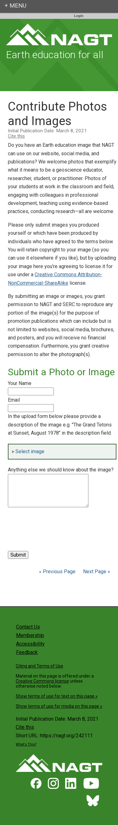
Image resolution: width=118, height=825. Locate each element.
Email (14, 400)
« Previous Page (57, 572)
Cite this (16, 136)
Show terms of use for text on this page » (57, 696)
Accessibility (30, 644)
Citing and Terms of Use (39, 665)
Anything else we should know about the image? (61, 470)
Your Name (19, 383)
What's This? (26, 744)
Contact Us (28, 627)
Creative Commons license (42, 681)
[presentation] (56, 522)
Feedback (27, 652)
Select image (28, 451)
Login (78, 16)
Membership (30, 635)
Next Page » (96, 572)
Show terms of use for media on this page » (59, 706)
